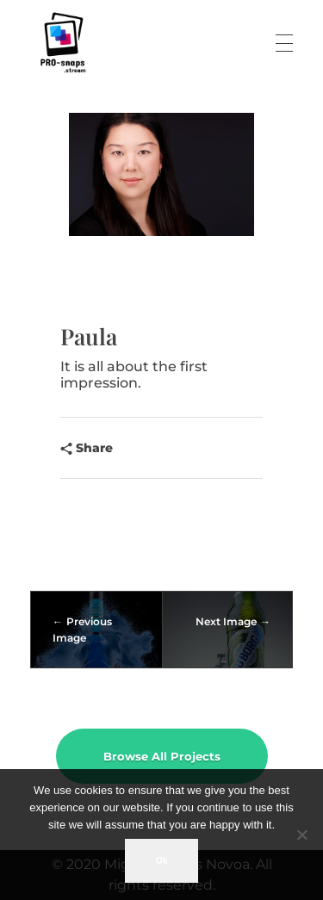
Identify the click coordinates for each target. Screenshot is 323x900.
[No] (301, 834)
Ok (161, 860)
